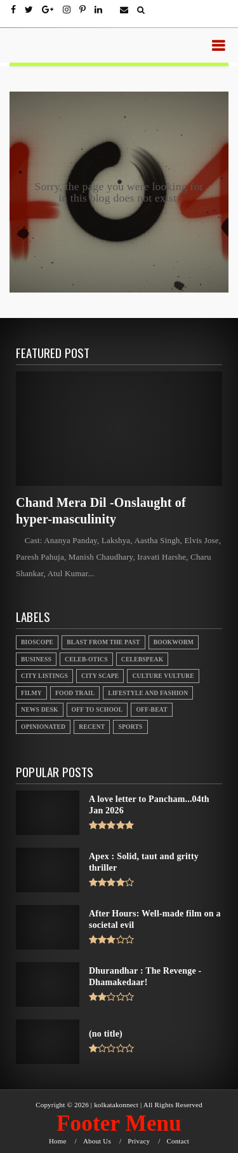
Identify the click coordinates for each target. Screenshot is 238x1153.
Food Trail (75, 692)
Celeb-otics (86, 659)
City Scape (100, 675)
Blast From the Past (103, 642)
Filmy (31, 692)
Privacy (139, 1141)
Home (58, 1141)
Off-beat (151, 709)
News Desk (39, 709)
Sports (130, 726)
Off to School (97, 709)
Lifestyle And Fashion (148, 692)
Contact (177, 1141)
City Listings (44, 675)
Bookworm (174, 642)
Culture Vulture (163, 675)
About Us (97, 1141)
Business (36, 659)
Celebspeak (142, 659)
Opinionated (43, 726)
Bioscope (37, 642)
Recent (92, 726)
